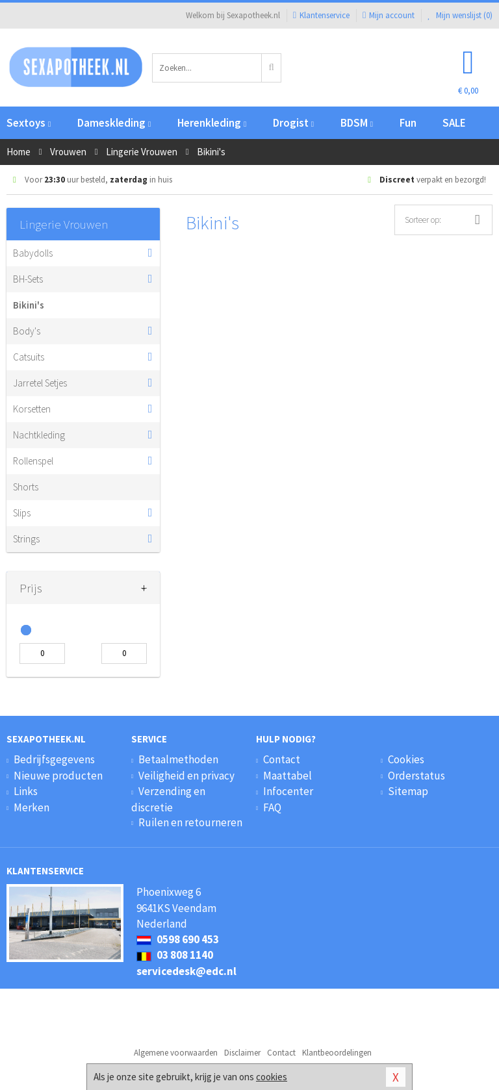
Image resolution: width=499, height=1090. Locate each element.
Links (26, 791)
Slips (22, 513)
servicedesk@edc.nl (186, 971)
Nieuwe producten (58, 775)
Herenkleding (211, 123)
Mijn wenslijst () (460, 15)
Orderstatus (416, 775)
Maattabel (287, 775)
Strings (26, 539)
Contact (281, 759)
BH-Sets (28, 279)
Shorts (25, 487)
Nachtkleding (39, 435)
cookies (271, 1077)
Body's (26, 331)
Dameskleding (114, 123)
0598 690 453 (177, 939)
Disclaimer (242, 1052)
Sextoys (28, 123)
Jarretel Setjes (40, 383)
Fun (408, 123)
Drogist (293, 123)
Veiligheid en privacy (186, 775)
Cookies (406, 759)
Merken (31, 807)
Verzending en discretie (168, 799)
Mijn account (389, 15)
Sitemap (408, 791)
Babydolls (33, 253)
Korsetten (32, 409)
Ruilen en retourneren (190, 822)
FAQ (272, 807)
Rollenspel (33, 461)
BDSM (356, 123)
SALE (454, 123)
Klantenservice (321, 15)
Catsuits (28, 357)
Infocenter (288, 791)
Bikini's (28, 305)
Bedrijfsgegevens (54, 759)
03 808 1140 (174, 955)
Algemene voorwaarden (176, 1052)
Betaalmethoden (178, 759)
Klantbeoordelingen (337, 1052)
